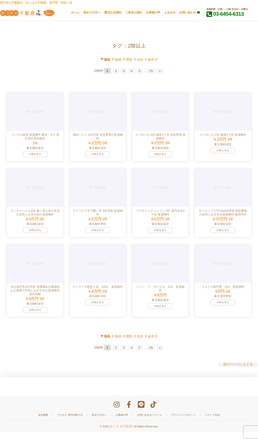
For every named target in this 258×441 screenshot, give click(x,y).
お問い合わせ (189, 12)
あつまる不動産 (120, 435)
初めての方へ (91, 12)
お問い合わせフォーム (149, 424)
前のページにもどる (238, 373)
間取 (127, 59)
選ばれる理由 (112, 12)
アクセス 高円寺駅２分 (70, 424)
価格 (105, 59)
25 (152, 71)
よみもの (169, 12)
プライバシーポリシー (183, 424)
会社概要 (43, 424)
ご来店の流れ (133, 12)
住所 (138, 59)
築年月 (151, 59)
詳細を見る (35, 157)
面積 (116, 59)
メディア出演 (212, 424)
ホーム (75, 12)
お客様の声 (153, 12)
